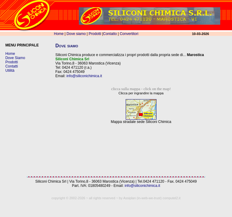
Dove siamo (75, 34)
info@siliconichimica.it (84, 76)
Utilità (9, 70)
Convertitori (129, 34)
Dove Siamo (15, 58)
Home (59, 34)
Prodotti (95, 34)
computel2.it (171, 198)
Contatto (110, 34)
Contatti (11, 66)
